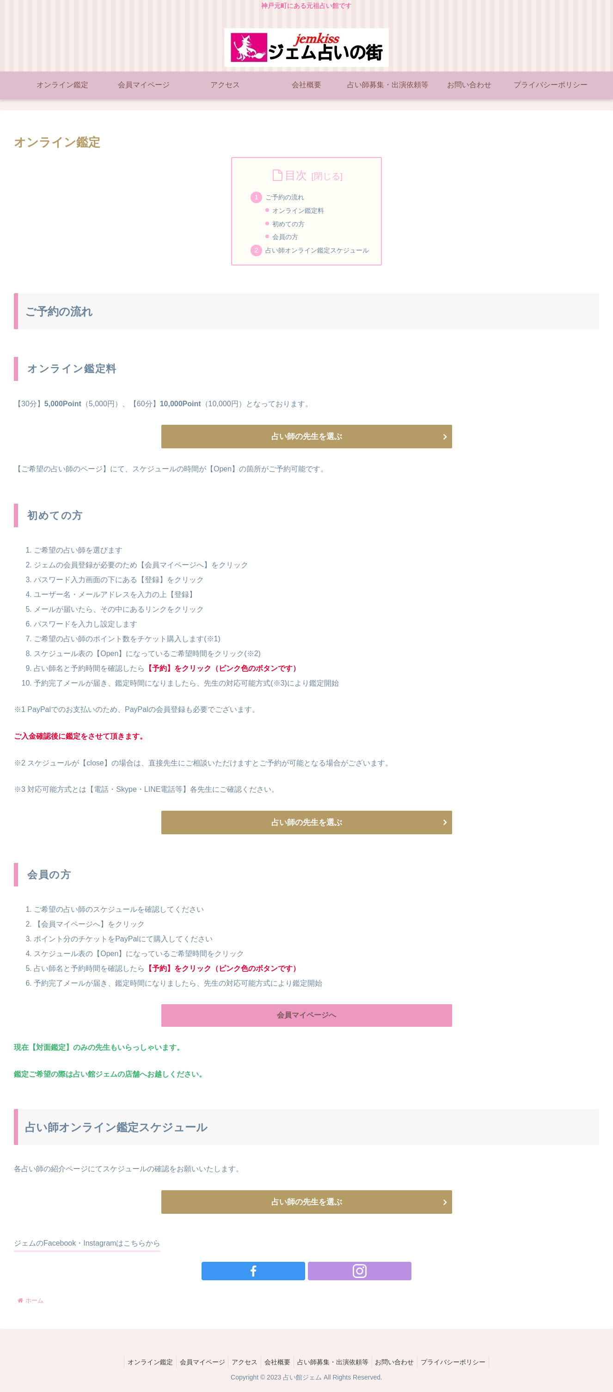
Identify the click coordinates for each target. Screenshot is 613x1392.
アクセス (242, 1363)
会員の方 (285, 237)
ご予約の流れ (284, 197)
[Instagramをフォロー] (317, 1272)
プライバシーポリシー (461, 1363)
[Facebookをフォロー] (296, 1272)
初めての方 (288, 224)
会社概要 (277, 1363)
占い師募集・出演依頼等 (335, 1363)
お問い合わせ (400, 1363)
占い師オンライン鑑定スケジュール (317, 250)
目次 (296, 175)
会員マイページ (196, 1363)
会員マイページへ (306, 1016)
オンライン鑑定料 (298, 210)
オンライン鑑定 (141, 1363)
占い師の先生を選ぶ (306, 436)
